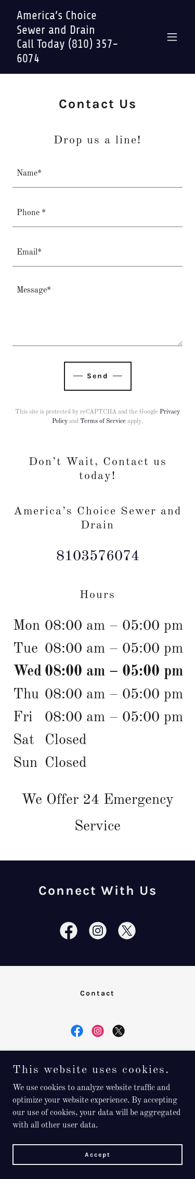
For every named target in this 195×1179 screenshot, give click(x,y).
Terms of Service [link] (103, 421)
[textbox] (97, 174)
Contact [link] (97, 993)
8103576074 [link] (97, 556)
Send (98, 376)
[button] (172, 37)
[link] (72, 60)
